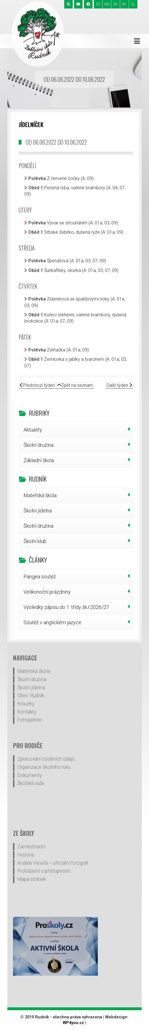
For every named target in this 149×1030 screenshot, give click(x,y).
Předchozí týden (37, 385)
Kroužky (25, 704)
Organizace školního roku (44, 767)
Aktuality (32, 430)
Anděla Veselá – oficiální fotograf (52, 863)
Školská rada (30, 783)
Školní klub (34, 541)
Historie (25, 855)
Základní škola (38, 460)
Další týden (119, 385)
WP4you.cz (73, 1022)
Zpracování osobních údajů (46, 759)
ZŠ (98, 4)
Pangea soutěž (39, 577)
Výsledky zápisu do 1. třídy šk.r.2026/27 (66, 607)
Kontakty (26, 712)
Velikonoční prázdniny (47, 592)
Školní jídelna (37, 511)
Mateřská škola (40, 495)
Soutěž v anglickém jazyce (52, 622)
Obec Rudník (30, 695)
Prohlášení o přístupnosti (43, 871)
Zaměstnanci (31, 846)
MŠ (106, 4)
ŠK (124, 4)
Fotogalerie (29, 720)
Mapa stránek (31, 879)
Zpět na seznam (75, 385)
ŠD (115, 4)
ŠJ (133, 4)
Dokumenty (29, 775)
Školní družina (38, 445)
